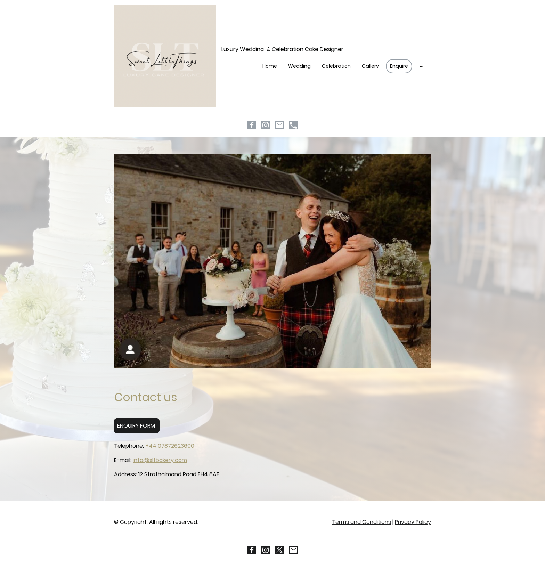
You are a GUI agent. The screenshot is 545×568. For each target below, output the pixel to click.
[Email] (279, 125)
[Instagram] (265, 125)
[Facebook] (251, 125)
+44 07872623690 (169, 446)
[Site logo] (165, 56)
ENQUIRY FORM (136, 426)
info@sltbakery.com (160, 460)
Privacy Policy (413, 522)
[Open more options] (421, 66)
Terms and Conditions (361, 522)
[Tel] (293, 125)
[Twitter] (279, 550)
